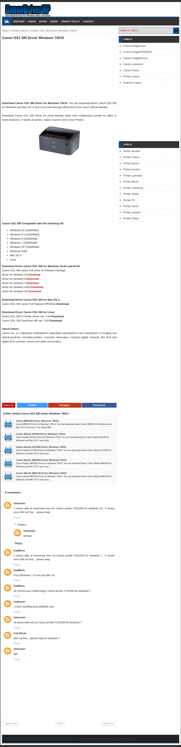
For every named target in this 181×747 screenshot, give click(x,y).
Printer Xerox (131, 206)
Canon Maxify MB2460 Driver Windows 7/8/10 (41, 460)
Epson (43, 21)
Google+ (64, 405)
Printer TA (129, 200)
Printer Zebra (131, 218)
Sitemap (110, 738)
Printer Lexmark (132, 175)
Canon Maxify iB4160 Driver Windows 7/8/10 (40, 434)
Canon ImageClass (134, 45)
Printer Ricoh (131, 181)
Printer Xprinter (132, 212)
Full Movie (20, 633)
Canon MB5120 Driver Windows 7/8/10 (37, 420)
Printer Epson (131, 163)
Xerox (54, 21)
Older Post (108, 723)
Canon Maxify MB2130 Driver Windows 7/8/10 (41, 473)
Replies (22, 524)
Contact (88, 21)
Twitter (32, 405)
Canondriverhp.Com (93, 738)
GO (176, 30)
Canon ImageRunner (135, 58)
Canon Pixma (131, 70)
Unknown (20, 503)
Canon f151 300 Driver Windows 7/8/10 (33, 38)
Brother (19, 21)
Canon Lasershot (133, 64)
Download (34, 274)
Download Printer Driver (90, 8)
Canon (32, 21)
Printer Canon (20, 30)
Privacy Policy (70, 21)
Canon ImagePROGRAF (137, 51)
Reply (17, 517)
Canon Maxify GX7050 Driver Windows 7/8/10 (41, 447)
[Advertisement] (59, 70)
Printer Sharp (131, 193)
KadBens (19, 550)
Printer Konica (131, 169)
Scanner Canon (132, 82)
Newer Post (11, 723)
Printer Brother (132, 151)
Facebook (99, 405)
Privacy (130, 738)
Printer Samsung (133, 187)
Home (5, 30)
